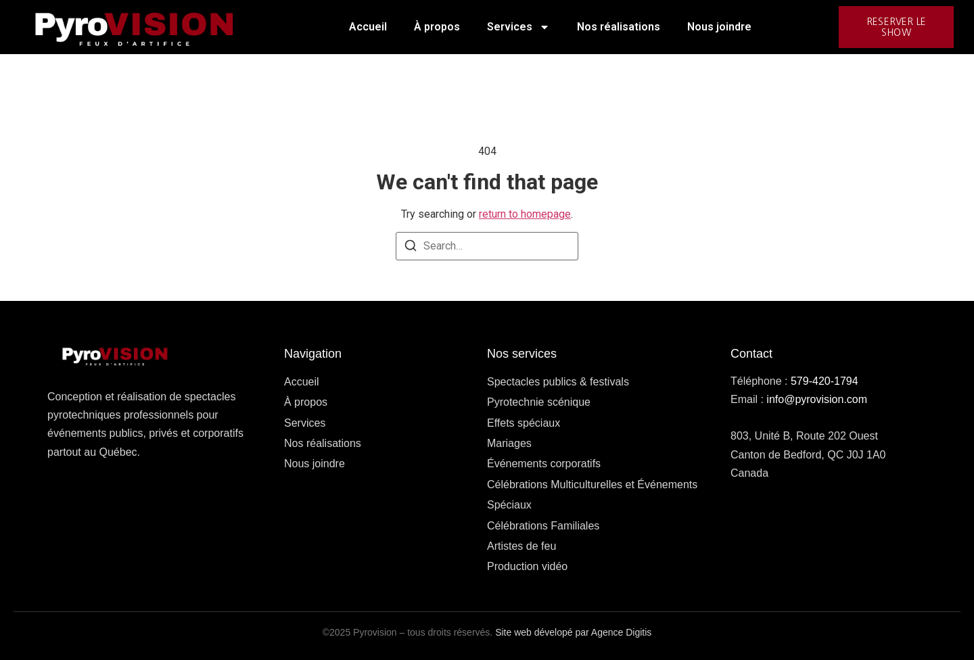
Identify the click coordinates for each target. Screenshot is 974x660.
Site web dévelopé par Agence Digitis (573, 632)
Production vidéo (527, 566)
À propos (437, 26)
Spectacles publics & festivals (558, 381)
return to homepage (525, 214)
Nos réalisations (618, 26)
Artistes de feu (521, 546)
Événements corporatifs (544, 463)
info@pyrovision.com (816, 399)
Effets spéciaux (523, 423)
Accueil (368, 26)
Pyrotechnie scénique (538, 402)
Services (518, 27)
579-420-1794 (824, 381)
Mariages (509, 443)
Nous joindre (719, 26)
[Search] (410, 247)
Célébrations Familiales (543, 526)
